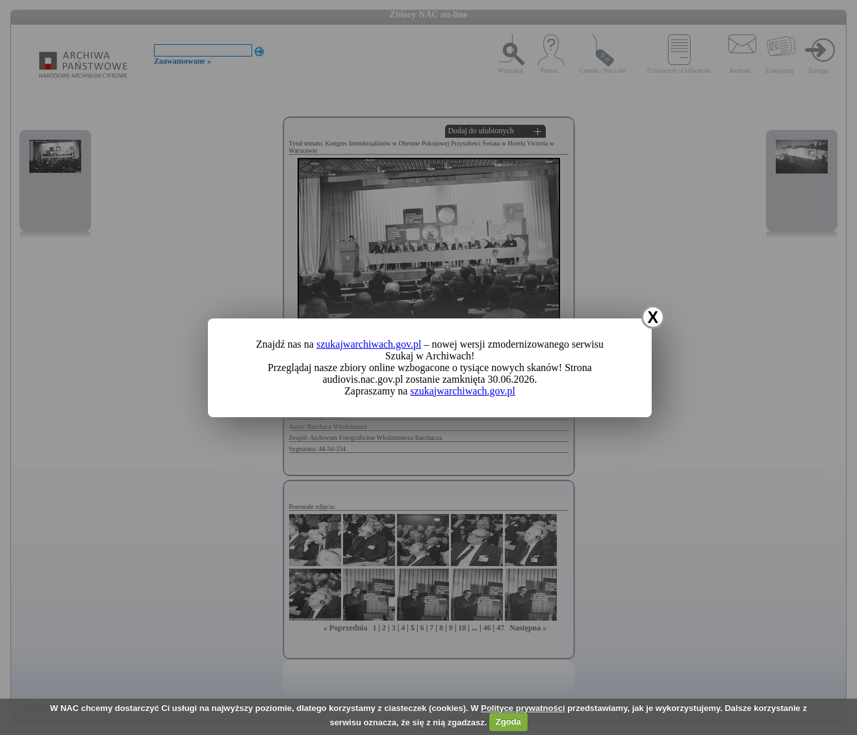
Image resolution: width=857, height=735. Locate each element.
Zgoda (508, 722)
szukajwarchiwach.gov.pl (369, 344)
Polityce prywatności (523, 708)
